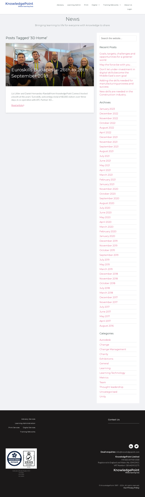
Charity (104, 354)
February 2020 (108, 231)
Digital (96, 5)
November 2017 (109, 302)
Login (129, 9)
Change (104, 344)
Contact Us (114, 419)
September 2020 (109, 198)
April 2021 (105, 170)
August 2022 (107, 127)
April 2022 (105, 132)
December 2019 (109, 241)
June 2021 (105, 160)
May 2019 (105, 264)
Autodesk (105, 340)
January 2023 (107, 109)
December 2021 (109, 137)
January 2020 (107, 236)
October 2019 (107, 250)
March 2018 (106, 292)
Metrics (104, 377)
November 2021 (109, 142)
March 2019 (106, 269)
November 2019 (109, 245)
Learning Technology (112, 373)
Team (103, 382)
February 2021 (108, 179)
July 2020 (105, 208)
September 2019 (109, 255)
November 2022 (109, 118)
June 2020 (106, 212)
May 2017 (105, 316)
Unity (103, 396)
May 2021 (105, 165)
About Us (128, 5)
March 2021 (106, 175)
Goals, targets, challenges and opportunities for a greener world (117, 56)
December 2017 (109, 297)
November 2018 (109, 278)
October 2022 (107, 123)
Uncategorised (108, 392)
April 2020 (105, 222)
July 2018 (105, 288)
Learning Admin (74, 5)
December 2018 (109, 274)
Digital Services (29, 427)
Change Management (113, 349)
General (104, 363)
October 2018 (107, 283)
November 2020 (109, 189)
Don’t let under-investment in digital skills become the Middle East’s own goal (117, 72)
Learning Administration (25, 423)
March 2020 (106, 226)
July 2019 (105, 259)
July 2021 (105, 156)
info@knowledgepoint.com (127, 452)
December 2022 (109, 113)
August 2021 (107, 151)
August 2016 (107, 325)
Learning (105, 368)
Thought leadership (111, 387)
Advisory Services (28, 419)
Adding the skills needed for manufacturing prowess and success (117, 83)
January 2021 (107, 184)
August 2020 (107, 203)
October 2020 (108, 193)
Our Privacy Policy (131, 488)
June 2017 (105, 311)
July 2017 (105, 307)
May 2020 (105, 217)
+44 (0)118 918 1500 (130, 459)
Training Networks (112, 5)
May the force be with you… (116, 64)
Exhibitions (106, 359)
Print (86, 5)
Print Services (14, 427)
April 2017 (105, 321)
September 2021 (109, 146)
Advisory (60, 5)
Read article (17, 105)
